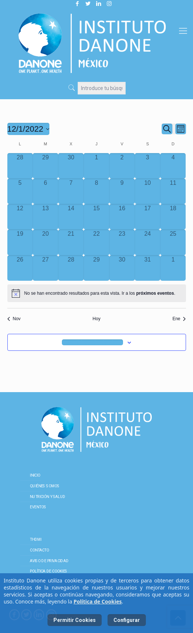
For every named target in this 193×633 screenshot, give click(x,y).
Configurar (126, 620)
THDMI (35, 539)
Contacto (39, 550)
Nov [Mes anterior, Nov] (14, 318)
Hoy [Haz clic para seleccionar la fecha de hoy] (96, 318)
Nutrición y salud (47, 496)
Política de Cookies (98, 601)
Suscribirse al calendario (92, 342)
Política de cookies (48, 571)
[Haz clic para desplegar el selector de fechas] (28, 129)
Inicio (35, 475)
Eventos (38, 507)
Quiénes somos (44, 486)
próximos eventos (155, 293)
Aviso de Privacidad (49, 560)
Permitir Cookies (74, 620)
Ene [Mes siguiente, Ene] (179, 318)
